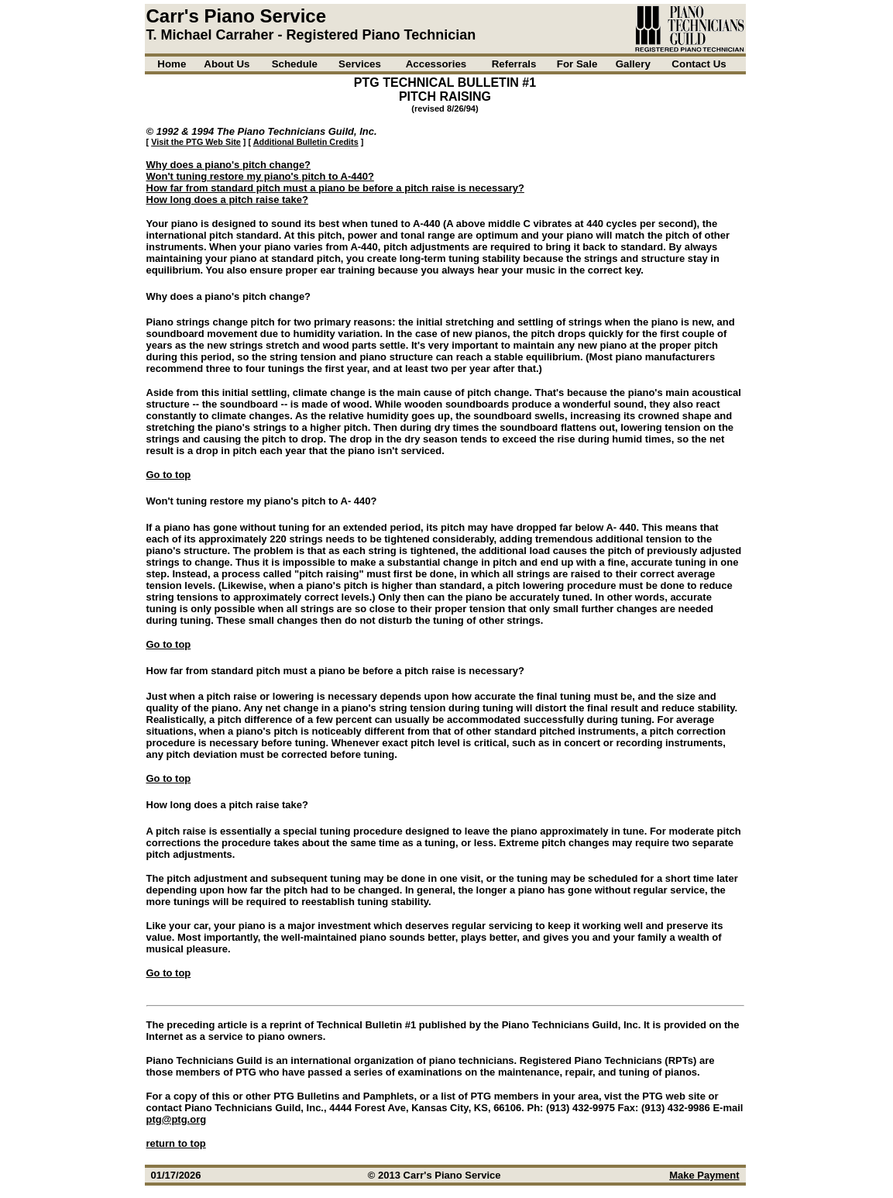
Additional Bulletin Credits (306, 141)
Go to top (168, 474)
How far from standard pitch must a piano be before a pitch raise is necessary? (335, 188)
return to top (176, 1143)
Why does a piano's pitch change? (228, 164)
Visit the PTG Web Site (196, 141)
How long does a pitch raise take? (227, 199)
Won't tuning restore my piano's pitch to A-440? (260, 176)
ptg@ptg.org (176, 1119)
